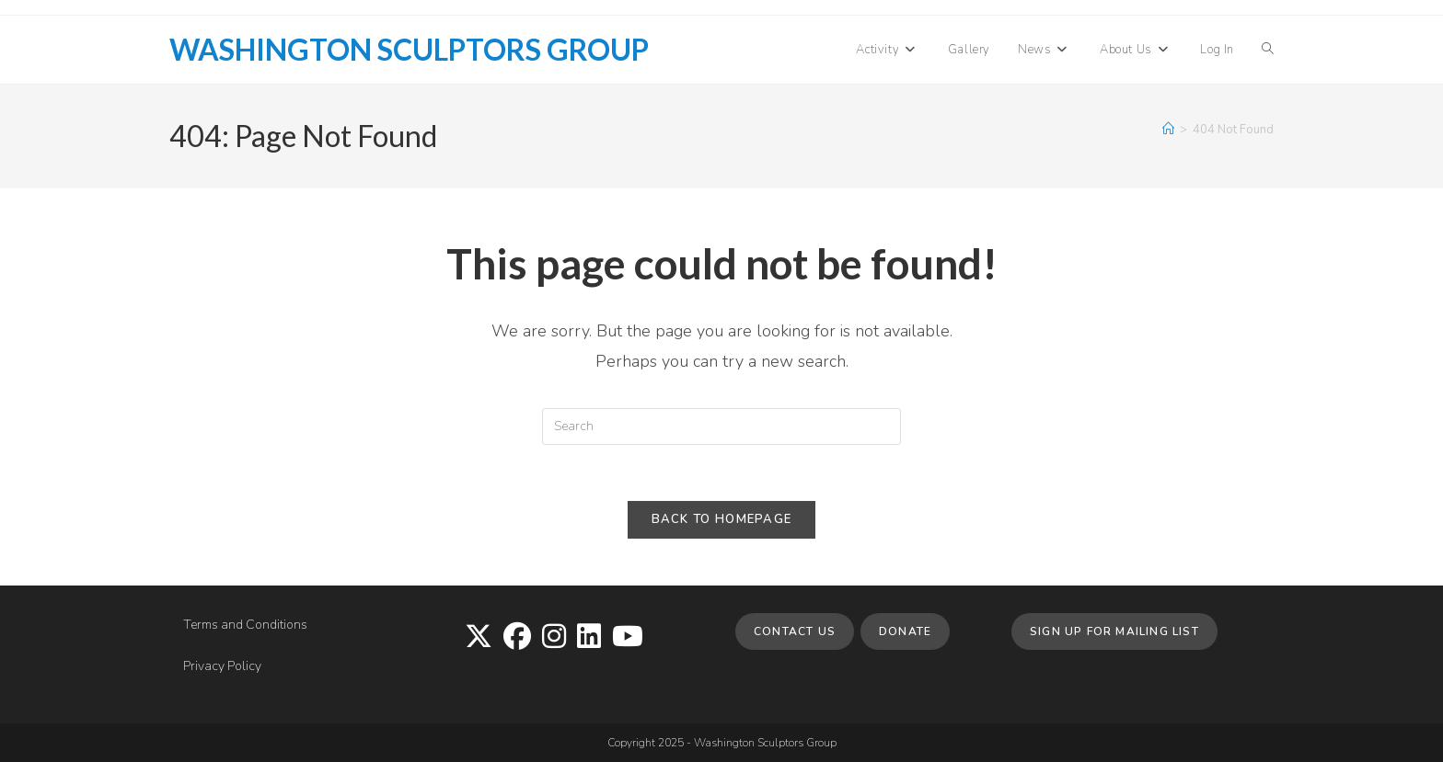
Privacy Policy (222, 666)
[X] (478, 638)
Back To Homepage (722, 519)
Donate (905, 631)
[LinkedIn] (589, 638)
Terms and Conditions (245, 624)
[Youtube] (627, 638)
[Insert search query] (721, 426)
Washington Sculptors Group (409, 49)
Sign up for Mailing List (1114, 631)
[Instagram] (554, 638)
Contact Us (795, 631)
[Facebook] (517, 638)
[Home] (1168, 129)
